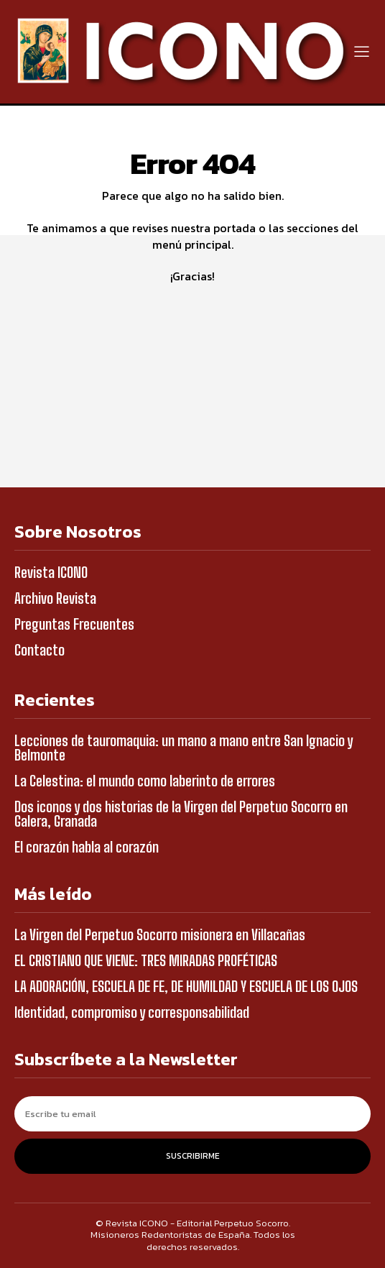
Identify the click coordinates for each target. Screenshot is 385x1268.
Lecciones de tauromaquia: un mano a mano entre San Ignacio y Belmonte (183, 747)
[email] (192, 1113)
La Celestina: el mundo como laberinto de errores (144, 780)
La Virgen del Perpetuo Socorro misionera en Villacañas (159, 934)
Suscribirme (193, 1155)
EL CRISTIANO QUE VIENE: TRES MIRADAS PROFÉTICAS (145, 960)
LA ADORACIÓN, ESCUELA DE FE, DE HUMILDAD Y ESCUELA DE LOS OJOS (186, 986)
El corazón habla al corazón (86, 846)
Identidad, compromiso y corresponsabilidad (131, 1012)
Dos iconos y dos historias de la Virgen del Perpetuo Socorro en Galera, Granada (181, 814)
